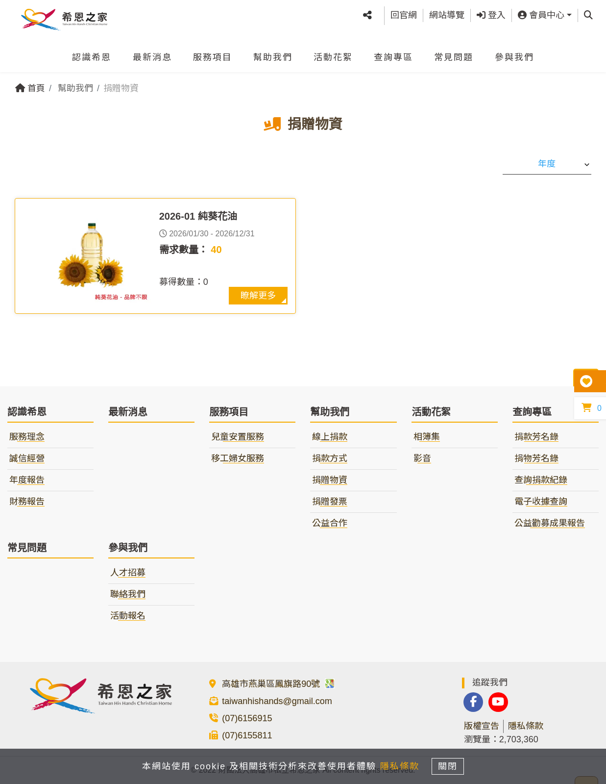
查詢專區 (393, 53)
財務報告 (27, 501)
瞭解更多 (258, 296)
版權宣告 (481, 726)
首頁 (30, 88)
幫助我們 (272, 53)
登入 (491, 13)
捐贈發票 (329, 501)
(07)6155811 (247, 735)
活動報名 (127, 616)
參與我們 (514, 53)
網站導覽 (446, 13)
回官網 (403, 13)
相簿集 (426, 437)
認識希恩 (91, 53)
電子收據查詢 (540, 501)
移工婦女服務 (237, 458)
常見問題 (453, 53)
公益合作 (329, 523)
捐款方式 (329, 458)
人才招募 (127, 573)
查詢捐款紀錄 (540, 480)
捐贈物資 (329, 480)
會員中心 (541, 13)
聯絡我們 (127, 594)
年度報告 (27, 480)
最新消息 (152, 53)
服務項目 (212, 53)
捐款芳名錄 (536, 437)
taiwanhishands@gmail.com (277, 701)
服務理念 (27, 437)
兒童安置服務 (237, 437)
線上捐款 (329, 437)
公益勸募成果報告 (549, 523)
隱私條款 (525, 726)
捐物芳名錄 (536, 458)
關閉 (452, 765)
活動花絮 (333, 53)
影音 (422, 458)
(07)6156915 (247, 718)
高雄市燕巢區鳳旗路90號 (278, 684)
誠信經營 (27, 458)
